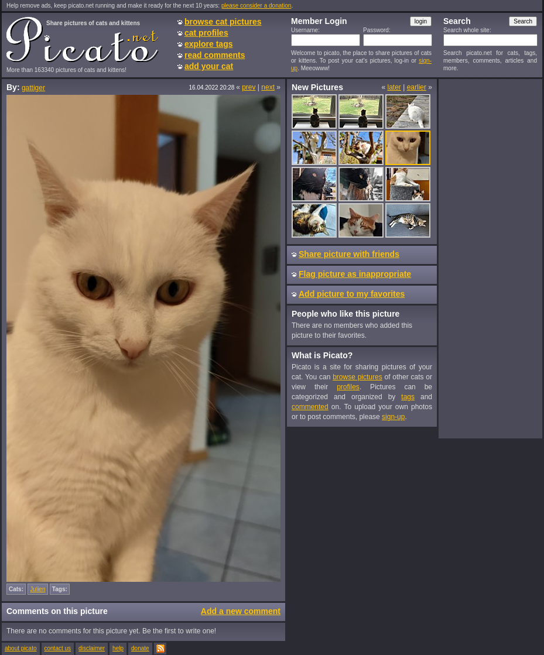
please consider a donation (256, 5)
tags (408, 397)
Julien (37, 589)
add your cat (208, 66)
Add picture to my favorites (352, 294)
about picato (21, 648)
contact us (58, 648)
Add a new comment (240, 611)
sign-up (393, 417)
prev (248, 87)
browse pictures (357, 377)
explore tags (208, 44)
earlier (416, 87)
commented (310, 407)
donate (140, 648)
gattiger (33, 88)
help (118, 648)
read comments (214, 55)
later (394, 87)
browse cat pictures (223, 21)
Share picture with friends (349, 254)
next (268, 87)
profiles (348, 387)
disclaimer (91, 648)
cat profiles (206, 32)
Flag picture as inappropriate (355, 274)
